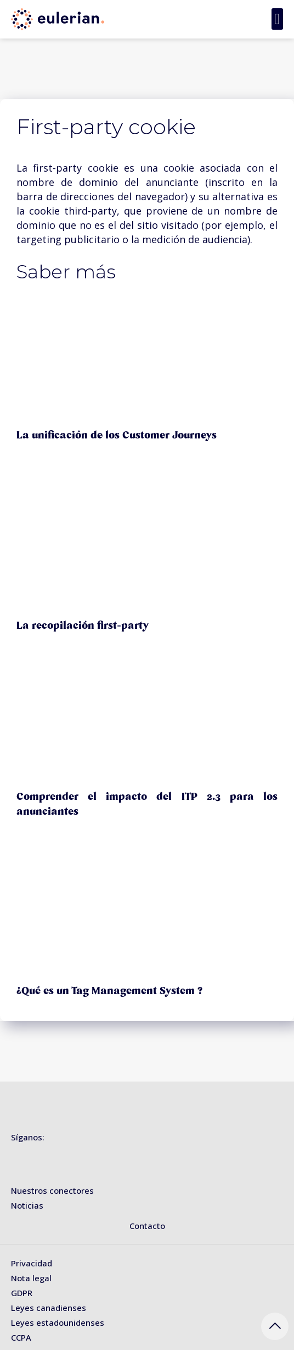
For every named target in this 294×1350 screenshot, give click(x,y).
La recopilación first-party (82, 625)
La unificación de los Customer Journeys (116, 435)
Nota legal (31, 1277)
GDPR (21, 1292)
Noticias (27, 1205)
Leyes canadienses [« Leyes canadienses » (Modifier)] (48, 1307)
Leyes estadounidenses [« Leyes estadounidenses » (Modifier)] (57, 1322)
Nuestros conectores (52, 1190)
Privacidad (31, 1263)
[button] (277, 19)
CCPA (21, 1337)
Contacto (147, 1225)
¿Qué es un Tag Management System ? (109, 991)
